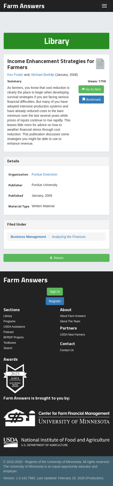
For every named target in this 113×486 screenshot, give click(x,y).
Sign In (55, 291)
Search (7, 348)
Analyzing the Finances (69, 237)
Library (7, 316)
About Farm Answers (73, 316)
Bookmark (91, 99)
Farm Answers (24, 6)
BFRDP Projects (13, 337)
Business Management (28, 237)
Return (57, 258)
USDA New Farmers (72, 334)
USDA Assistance (14, 326)
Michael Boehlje (43, 75)
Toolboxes (9, 342)
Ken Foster (15, 75)
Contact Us (67, 350)
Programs (9, 321)
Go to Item (91, 89)
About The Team (70, 321)
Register (55, 301)
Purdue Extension (45, 174)
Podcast (8, 332)
